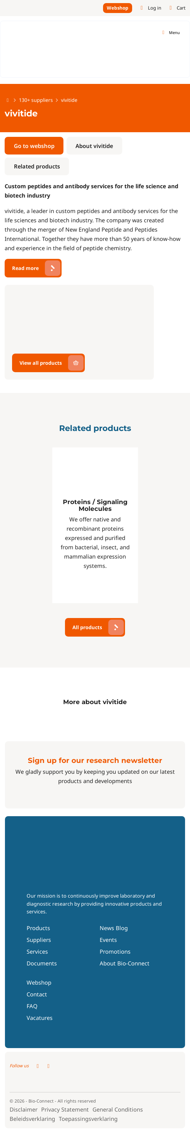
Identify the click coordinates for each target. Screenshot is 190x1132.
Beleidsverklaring (32, 1118)
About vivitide (94, 146)
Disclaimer (23, 1109)
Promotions (115, 951)
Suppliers (39, 939)
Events (108, 939)
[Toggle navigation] (170, 32)
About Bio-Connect (124, 963)
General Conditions (118, 1109)
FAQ (32, 1006)
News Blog (114, 928)
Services (37, 951)
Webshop (117, 8)
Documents (42, 963)
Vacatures (40, 1017)
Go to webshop (34, 146)
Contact (37, 994)
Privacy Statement (65, 1109)
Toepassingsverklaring (88, 1118)
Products (38, 928)
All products (87, 627)
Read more (25, 268)
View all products (40, 362)
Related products (37, 166)
